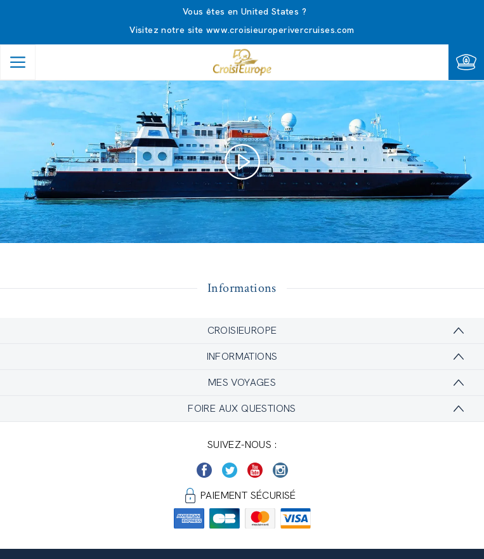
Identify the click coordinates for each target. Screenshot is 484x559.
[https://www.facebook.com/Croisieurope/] (204, 470)
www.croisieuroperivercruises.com (280, 30)
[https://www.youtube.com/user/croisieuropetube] (255, 470)
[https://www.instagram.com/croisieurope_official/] (280, 470)
